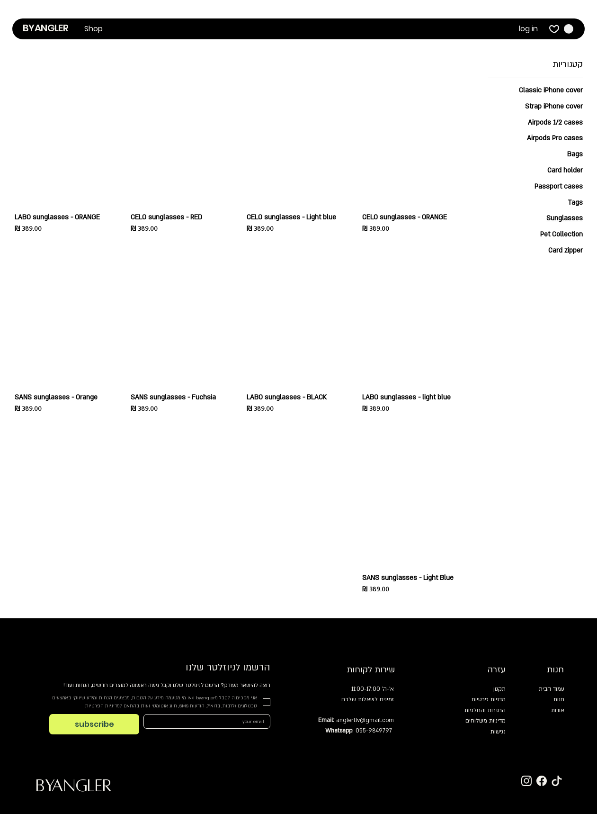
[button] (93, 29)
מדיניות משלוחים (485, 720)
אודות (557, 710)
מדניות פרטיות (489, 699)
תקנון (499, 689)
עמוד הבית (551, 689)
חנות (558, 699)
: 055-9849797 (358, 730)
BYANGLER (45, 28)
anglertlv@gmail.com (365, 720)
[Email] (210, 721)
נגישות (498, 731)
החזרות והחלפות (485, 710)
